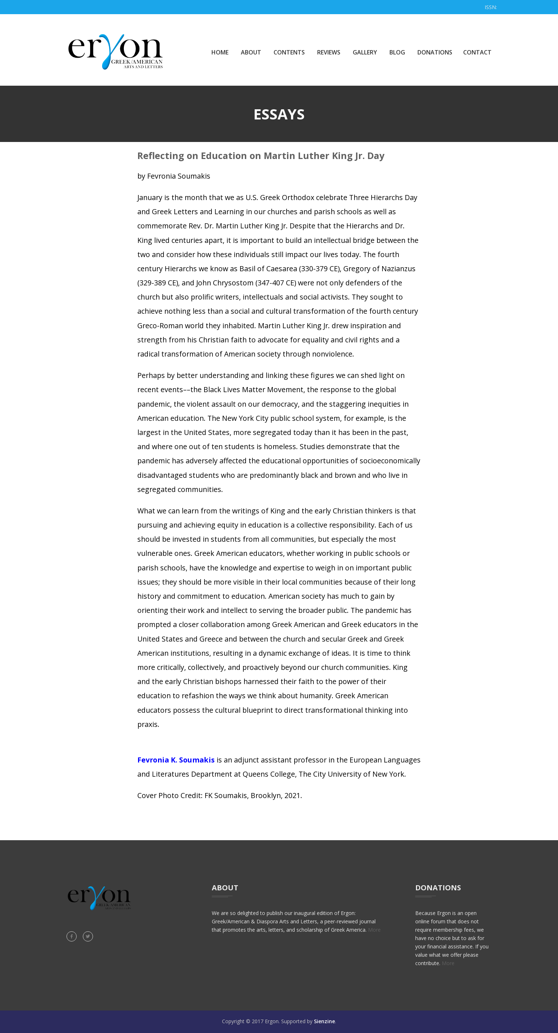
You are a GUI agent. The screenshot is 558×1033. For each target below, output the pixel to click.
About (251, 52)
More (374, 929)
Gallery (365, 52)
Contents (289, 52)
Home (220, 52)
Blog (397, 52)
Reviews (328, 52)
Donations (434, 52)
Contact (477, 52)
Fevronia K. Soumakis (176, 760)
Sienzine (324, 1021)
